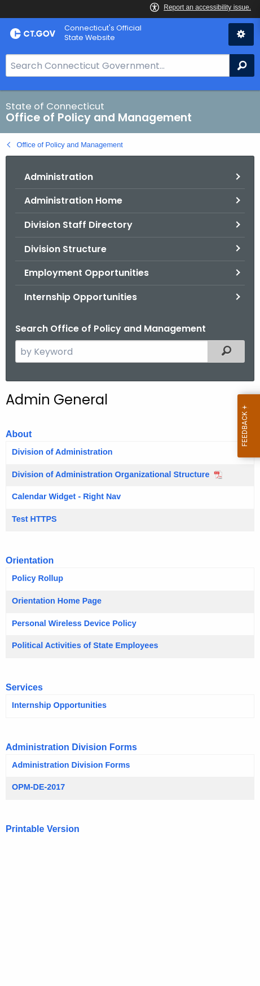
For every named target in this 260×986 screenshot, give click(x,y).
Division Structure (65, 249)
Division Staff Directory (78, 224)
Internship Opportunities (80, 296)
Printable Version (43, 829)
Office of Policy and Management (70, 144)
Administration (58, 176)
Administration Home (73, 200)
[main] (130, 538)
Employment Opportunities (86, 272)
